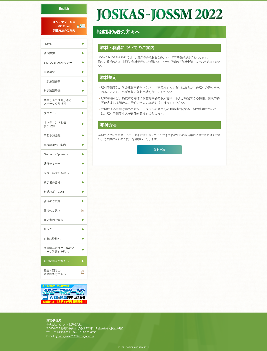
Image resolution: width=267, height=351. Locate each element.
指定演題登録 (52, 90)
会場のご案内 (52, 201)
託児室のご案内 (53, 219)
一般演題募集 (52, 81)
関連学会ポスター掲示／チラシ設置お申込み (59, 249)
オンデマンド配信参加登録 (55, 124)
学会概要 (49, 71)
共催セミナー (52, 163)
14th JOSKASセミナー (58, 62)
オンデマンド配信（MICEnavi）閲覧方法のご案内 (64, 26)
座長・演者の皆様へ (56, 172)
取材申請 (159, 149)
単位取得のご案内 (55, 144)
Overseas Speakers (56, 154)
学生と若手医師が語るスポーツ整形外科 (58, 101)
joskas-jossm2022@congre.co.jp (75, 336)
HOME (48, 43)
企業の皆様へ (52, 238)
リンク (48, 229)
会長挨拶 (49, 53)
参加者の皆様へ (53, 182)
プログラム (51, 113)
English (64, 8)
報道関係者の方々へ (56, 261)
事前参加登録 (52, 135)
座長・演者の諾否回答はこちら (55, 272)
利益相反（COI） (54, 191)
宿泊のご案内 (52, 210)
